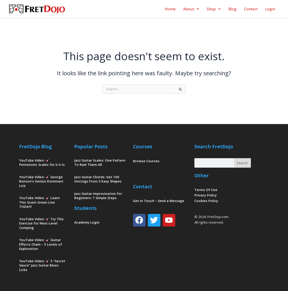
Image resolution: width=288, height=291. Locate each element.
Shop (214, 9)
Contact (251, 8)
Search (242, 162)
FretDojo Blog (35, 146)
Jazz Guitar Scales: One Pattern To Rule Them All (99, 162)
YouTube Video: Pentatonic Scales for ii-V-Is (42, 162)
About (191, 9)
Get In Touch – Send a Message (158, 200)
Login (270, 8)
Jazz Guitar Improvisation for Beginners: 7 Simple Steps (98, 195)
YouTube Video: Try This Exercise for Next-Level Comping (41, 223)
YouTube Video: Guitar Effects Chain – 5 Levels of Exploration (40, 244)
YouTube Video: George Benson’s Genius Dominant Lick (41, 181)
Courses (142, 146)
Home (170, 8)
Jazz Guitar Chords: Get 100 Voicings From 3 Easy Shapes (98, 179)
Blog (232, 8)
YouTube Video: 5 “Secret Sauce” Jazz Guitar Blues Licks (42, 265)
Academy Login (86, 222)
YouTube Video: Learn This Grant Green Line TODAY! (39, 202)
